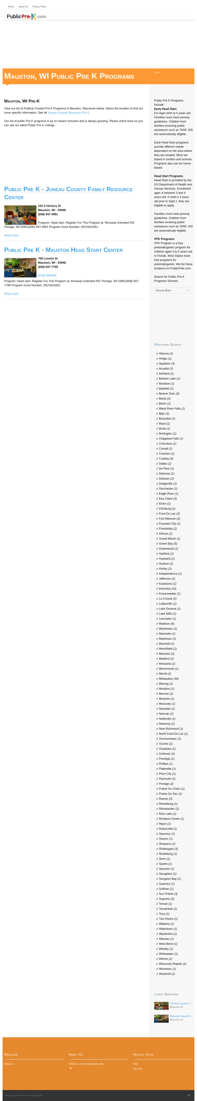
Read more (11, 235)
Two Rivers (168, 918)
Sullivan (166, 888)
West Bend (168, 943)
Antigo (165, 358)
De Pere (166, 468)
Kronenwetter (170, 593)
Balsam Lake (169, 378)
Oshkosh (167, 753)
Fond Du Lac (169, 513)
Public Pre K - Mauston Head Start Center (63, 249)
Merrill (165, 673)
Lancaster (167, 618)
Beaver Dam (169, 393)
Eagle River (168, 493)
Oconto (166, 743)
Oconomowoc (170, 738)
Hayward (167, 558)
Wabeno (166, 923)
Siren (164, 858)
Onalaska (167, 748)
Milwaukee (169, 678)
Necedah (167, 708)
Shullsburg (168, 853)
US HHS (137, 1068)
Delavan (166, 478)
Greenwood (168, 548)
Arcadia (166, 368)
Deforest (166, 473)
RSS (71, 1068)
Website (51, 275)
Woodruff (167, 973)
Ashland (166, 373)
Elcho (165, 503)
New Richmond (171, 728)
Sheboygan (168, 848)
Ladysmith (168, 603)
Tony (164, 913)
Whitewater (168, 953)
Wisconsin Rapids (172, 963)
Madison (166, 623)
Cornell (165, 448)
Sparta (165, 863)
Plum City (167, 773)
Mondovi (166, 688)
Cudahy (166, 458)
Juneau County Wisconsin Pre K (68, 112)
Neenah (166, 713)
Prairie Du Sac (170, 793)
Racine (165, 798)
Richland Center (171, 818)
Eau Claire (168, 498)
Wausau (166, 938)
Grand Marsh (169, 538)
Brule (164, 428)
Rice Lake (167, 813)
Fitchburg (167, 508)
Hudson (166, 563)
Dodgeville (168, 483)
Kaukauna (167, 583)
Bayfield (166, 388)
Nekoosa (167, 723)
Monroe (166, 693)
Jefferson (167, 578)
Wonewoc (167, 968)
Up (188, 1095)
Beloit (165, 398)
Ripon (165, 823)
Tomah (165, 903)
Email (41, 275)
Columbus (167, 443)
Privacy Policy (39, 6)
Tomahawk (168, 908)
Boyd (164, 423)
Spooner (166, 868)
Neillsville (167, 718)
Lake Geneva (170, 608)
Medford (166, 658)
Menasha (167, 663)
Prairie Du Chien (172, 788)
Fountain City (169, 523)
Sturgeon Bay (170, 878)
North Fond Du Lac (173, 733)
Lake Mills (167, 613)
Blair (164, 413)
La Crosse (168, 598)
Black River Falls (172, 408)
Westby (166, 948)
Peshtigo (167, 758)
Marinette (167, 633)
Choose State (163, 290)
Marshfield (168, 648)
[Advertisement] (98, 44)
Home (11, 6)
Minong (166, 683)
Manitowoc (168, 628)
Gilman (165, 533)
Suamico (167, 883)
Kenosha (167, 588)
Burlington (167, 433)
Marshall (166, 643)
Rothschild (168, 828)
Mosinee (166, 698)
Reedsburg (168, 803)
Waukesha (168, 933)
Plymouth (167, 778)
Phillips (165, 763)
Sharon (166, 838)
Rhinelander (169, 808)
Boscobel (167, 418)
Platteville (167, 768)
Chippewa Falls (171, 438)
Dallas (165, 463)
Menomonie (168, 668)
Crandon (166, 453)
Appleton (167, 363)
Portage (166, 783)
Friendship (168, 528)
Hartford (166, 553)
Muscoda (167, 703)
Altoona (166, 353)
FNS (135, 1063)
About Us (23, 6)
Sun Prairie (168, 893)
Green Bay (168, 543)
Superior (166, 898)
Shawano (167, 843)
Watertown (168, 928)
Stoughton (168, 873)
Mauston (166, 653)
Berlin (165, 403)
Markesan (167, 638)
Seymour (167, 833)
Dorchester (168, 488)
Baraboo (166, 383)
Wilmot (165, 958)
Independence (170, 573)
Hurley (165, 568)
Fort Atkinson (169, 518)
